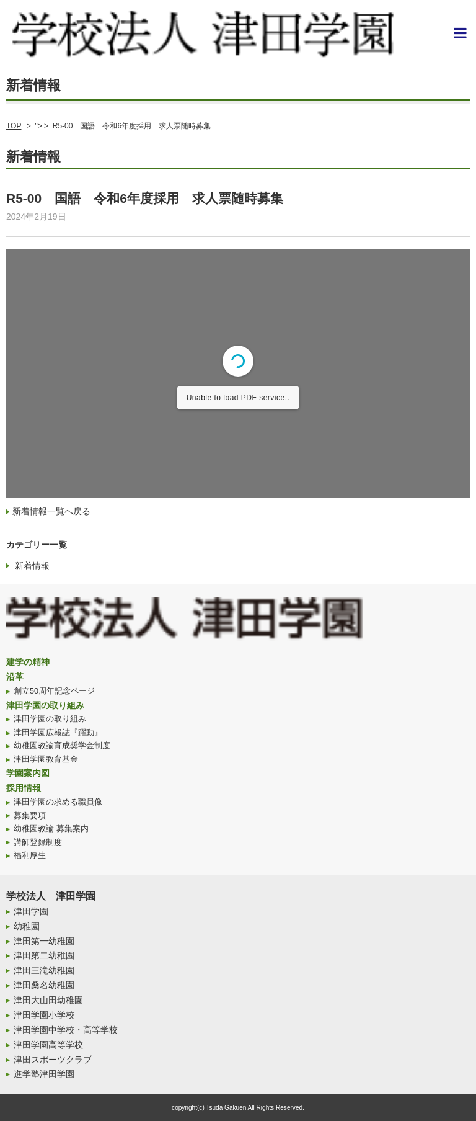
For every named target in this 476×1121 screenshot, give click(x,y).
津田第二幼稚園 (44, 955)
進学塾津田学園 (44, 1074)
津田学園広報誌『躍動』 (58, 732)
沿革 (15, 677)
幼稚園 (27, 926)
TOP (13, 126)
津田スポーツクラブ (53, 1060)
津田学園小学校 (44, 1015)
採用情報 (23, 788)
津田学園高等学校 (48, 1045)
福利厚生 (30, 855)
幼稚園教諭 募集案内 (51, 828)
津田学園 (31, 911)
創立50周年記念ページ (54, 691)
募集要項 (30, 815)
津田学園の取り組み (45, 705)
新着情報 (32, 566)
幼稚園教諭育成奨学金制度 (62, 745)
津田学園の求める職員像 (58, 802)
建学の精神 (28, 662)
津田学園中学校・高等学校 (66, 1030)
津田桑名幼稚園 (44, 985)
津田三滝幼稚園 (44, 970)
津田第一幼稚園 (44, 941)
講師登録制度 (38, 842)
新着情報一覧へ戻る (51, 511)
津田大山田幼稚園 (48, 1000)
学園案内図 (28, 773)
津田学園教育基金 (46, 759)
